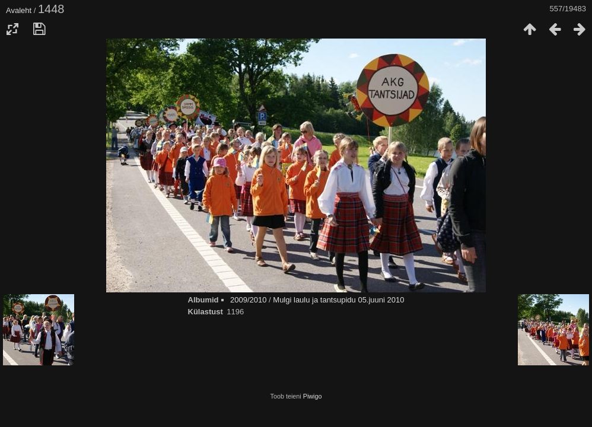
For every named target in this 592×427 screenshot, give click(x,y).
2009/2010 (248, 299)
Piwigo (312, 396)
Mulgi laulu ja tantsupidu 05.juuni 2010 (338, 299)
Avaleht (18, 10)
